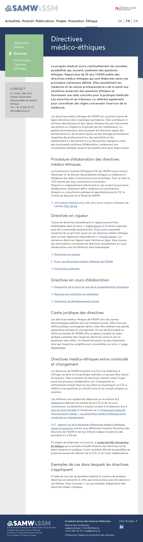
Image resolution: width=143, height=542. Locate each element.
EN (136, 21)
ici (88, 483)
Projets (61, 21)
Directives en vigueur (67, 254)
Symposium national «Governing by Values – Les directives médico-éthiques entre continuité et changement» (88, 413)
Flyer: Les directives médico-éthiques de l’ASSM (83, 261)
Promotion (76, 21)
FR (128, 21)
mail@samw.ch (92, 531)
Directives (20, 53)
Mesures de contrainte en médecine (76, 294)
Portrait (28, 21)
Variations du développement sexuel (76, 301)
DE (120, 21)
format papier (108, 236)
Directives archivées (67, 268)
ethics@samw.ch (19, 110)
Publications (45, 21)
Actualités (12, 21)
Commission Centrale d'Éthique (22, 64)
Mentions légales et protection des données (91, 535)
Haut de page (128, 521)
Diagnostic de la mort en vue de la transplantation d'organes (91, 287)
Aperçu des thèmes (21, 45)
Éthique (91, 21)
